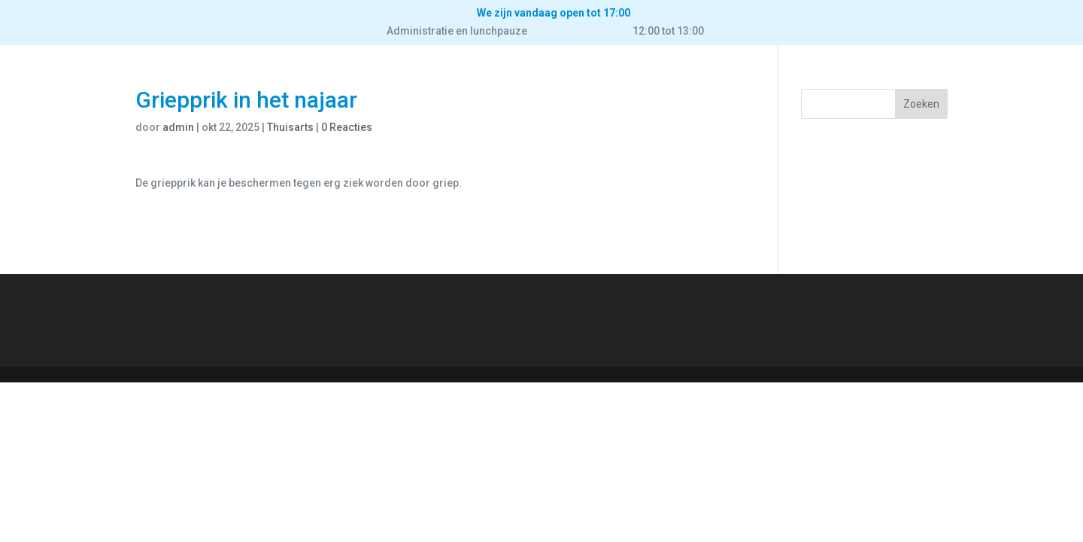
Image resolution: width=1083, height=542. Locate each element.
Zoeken (921, 104)
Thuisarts (290, 127)
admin (178, 127)
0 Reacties (346, 127)
